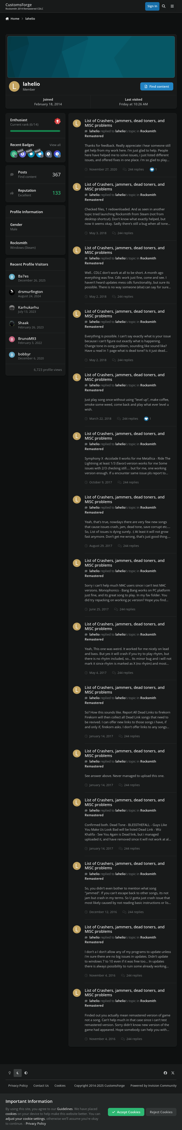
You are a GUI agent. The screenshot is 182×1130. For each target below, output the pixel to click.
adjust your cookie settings (25, 1118)
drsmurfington (30, 291)
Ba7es (23, 276)
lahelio (94, 131)
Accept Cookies (126, 1112)
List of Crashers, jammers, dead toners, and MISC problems (125, 123)
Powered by (153, 1086)
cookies (11, 1114)
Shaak (23, 322)
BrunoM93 (27, 338)
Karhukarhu (28, 307)
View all (55, 145)
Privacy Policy (18, 1086)
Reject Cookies (161, 1112)
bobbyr (24, 354)
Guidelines (65, 1109)
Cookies (60, 1086)
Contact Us (41, 1086)
